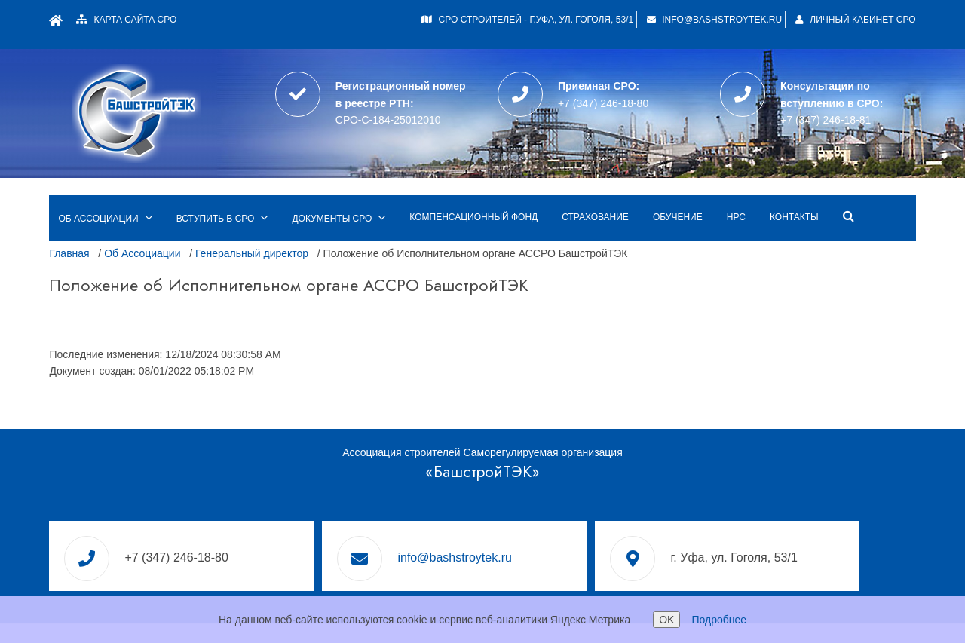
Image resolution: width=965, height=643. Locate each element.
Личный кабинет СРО (852, 19)
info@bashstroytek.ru (710, 19)
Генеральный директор (255, 226)
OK (666, 620)
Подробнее (718, 620)
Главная (73, 226)
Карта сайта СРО (147, 19)
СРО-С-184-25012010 (390, 110)
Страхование (599, 190)
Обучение (681, 190)
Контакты (798, 190)
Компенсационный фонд (477, 190)
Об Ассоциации (146, 226)
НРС (739, 190)
